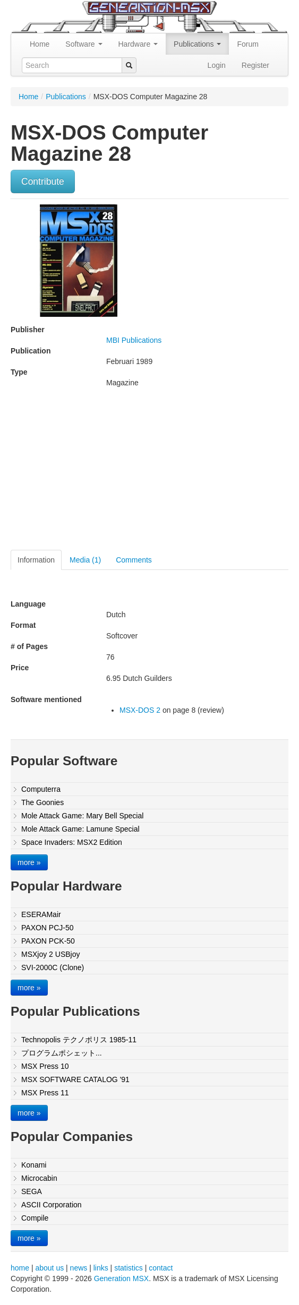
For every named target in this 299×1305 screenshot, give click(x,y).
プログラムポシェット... (61, 1053)
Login (217, 65)
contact (161, 1268)
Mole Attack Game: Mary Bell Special (82, 815)
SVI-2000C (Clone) (52, 967)
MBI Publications (133, 340)
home (20, 1268)
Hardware (138, 44)
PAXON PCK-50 (48, 941)
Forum (247, 44)
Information (36, 560)
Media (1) (85, 560)
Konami (33, 1165)
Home (39, 44)
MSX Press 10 (45, 1066)
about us (49, 1268)
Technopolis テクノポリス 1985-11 (78, 1039)
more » (29, 862)
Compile (34, 1218)
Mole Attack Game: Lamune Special (80, 829)
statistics (128, 1268)
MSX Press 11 (45, 1092)
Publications (197, 44)
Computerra (41, 789)
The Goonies (42, 802)
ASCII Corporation (51, 1204)
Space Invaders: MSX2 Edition (71, 842)
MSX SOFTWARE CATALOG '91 (75, 1079)
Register (255, 65)
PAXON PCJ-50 (47, 927)
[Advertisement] (100, 473)
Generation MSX (121, 1278)
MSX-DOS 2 (139, 710)
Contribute (42, 181)
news (79, 1268)
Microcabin (39, 1178)
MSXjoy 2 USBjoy (50, 954)
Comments (134, 560)
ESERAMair (41, 914)
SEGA (31, 1191)
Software (83, 44)
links (100, 1268)
